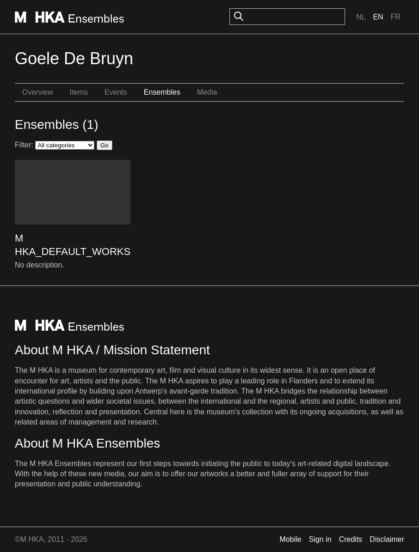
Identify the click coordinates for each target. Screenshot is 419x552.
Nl (360, 17)
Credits (351, 539)
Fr (396, 17)
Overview (37, 92)
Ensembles (162, 92)
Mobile (291, 539)
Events (116, 92)
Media (207, 92)
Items (79, 92)
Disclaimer (387, 539)
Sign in (320, 539)
